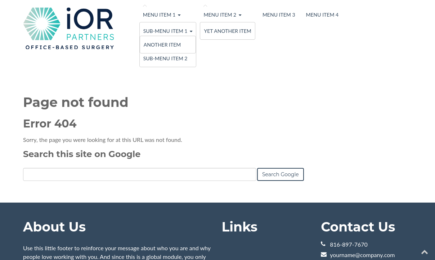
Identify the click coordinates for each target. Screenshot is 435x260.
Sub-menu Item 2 (165, 58)
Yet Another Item (227, 31)
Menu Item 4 (322, 15)
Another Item (162, 45)
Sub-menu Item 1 (165, 31)
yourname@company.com (362, 184)
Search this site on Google (81, 83)
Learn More (37, 206)
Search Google (280, 103)
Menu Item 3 (279, 15)
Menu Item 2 (219, 15)
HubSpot (103, 241)
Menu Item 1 (159, 15)
